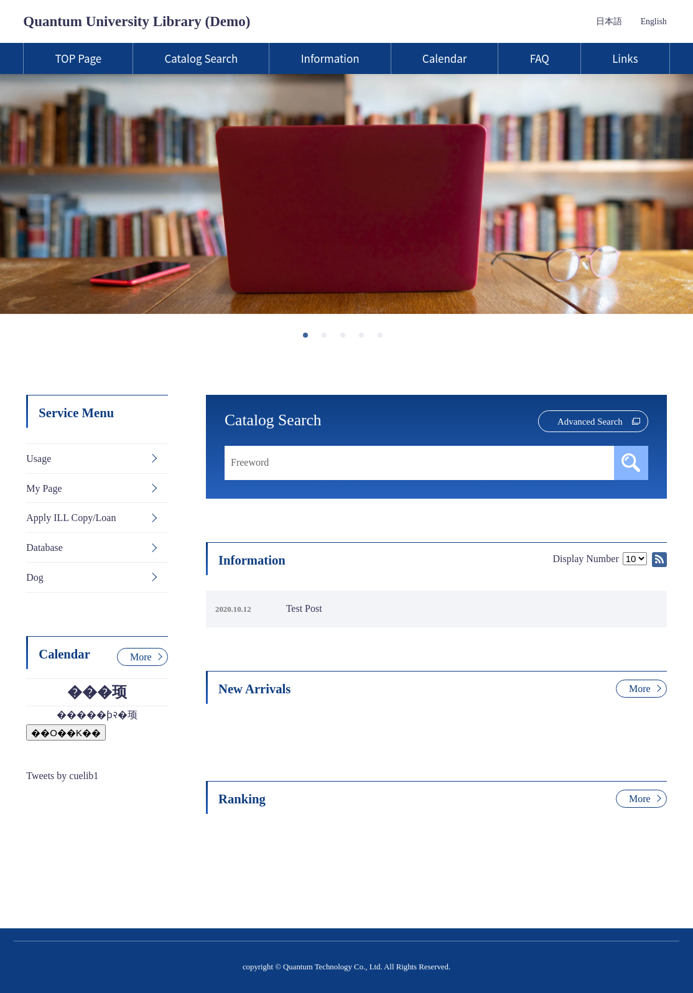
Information (330, 58)
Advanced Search (590, 422)
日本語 (609, 21)
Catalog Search (201, 58)
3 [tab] (346, 339)
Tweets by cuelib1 (62, 775)
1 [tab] (309, 339)
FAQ (539, 58)
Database (44, 547)
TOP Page (78, 58)
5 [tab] (384, 339)
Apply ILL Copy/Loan (71, 517)
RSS (659, 559)
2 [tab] (328, 339)
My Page (44, 488)
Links (625, 58)
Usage (38, 458)
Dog (35, 577)
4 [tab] (365, 339)
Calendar (444, 58)
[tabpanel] (346, 194)
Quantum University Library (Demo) (136, 21)
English (654, 21)
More (640, 688)
